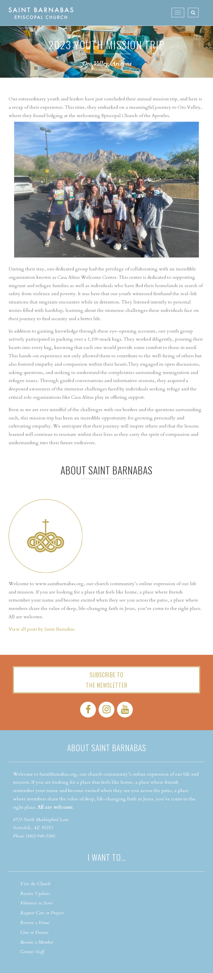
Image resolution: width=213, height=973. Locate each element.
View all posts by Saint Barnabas (42, 629)
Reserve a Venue (34, 922)
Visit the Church (35, 884)
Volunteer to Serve (36, 903)
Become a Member (36, 942)
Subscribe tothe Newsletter (106, 679)
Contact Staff (32, 952)
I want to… (107, 857)
